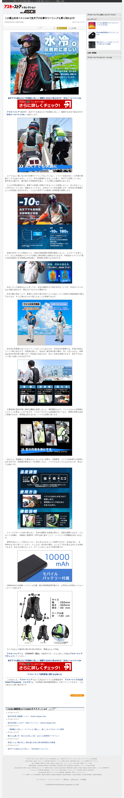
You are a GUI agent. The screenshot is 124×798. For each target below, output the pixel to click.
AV (66, 758)
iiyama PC (53, 761)
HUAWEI (37, 763)
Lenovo (29, 767)
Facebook (17, 682)
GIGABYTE (70, 765)
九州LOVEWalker (76, 774)
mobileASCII (68, 772)
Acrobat (57, 763)
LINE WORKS (52, 765)
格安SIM (41, 770)
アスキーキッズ (34, 770)
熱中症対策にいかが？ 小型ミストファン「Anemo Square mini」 (32, 723)
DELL (31, 761)
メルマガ (26, 682)
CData (80, 767)
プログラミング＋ (72, 770)
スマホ (74, 758)
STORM (34, 767)
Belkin (82, 763)
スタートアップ (81, 758)
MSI (65, 765)
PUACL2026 (90, 770)
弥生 (33, 763)
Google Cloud (62, 767)
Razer (51, 767)
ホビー (58, 758)
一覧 (54, 28)
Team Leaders (63, 770)
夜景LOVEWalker (67, 774)
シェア (40, 27)
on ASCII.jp (28, 11)
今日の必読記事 (42, 772)
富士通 (27, 761)
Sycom (67, 761)
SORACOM (69, 767)
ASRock (47, 767)
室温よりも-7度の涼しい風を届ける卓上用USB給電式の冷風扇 (31, 742)
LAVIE (24, 767)
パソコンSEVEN (85, 761)
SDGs (84, 770)
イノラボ (99, 767)
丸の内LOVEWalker (87, 774)
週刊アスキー (50, 772)
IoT (33, 758)
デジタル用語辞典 (59, 772)
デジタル (46, 758)
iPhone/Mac (53, 758)
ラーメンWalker (26, 774)
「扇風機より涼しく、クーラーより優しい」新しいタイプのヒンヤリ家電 (36, 729)
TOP (27, 758)
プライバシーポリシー (55, 779)
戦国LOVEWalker (97, 774)
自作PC (63, 758)
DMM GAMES (32, 765)
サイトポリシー (41, 779)
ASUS (94, 767)
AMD (63, 761)
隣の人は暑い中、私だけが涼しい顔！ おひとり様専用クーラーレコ (33, 736)
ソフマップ (83, 765)
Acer (78, 761)
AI (30, 758)
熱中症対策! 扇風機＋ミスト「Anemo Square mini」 (28, 716)
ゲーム (88, 758)
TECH (41, 758)
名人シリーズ (40, 767)
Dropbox (75, 767)
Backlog (85, 767)
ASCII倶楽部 (94, 758)
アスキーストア (80, 22)
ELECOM (47, 761)
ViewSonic (76, 765)
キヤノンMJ (72, 763)
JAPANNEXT (105, 767)
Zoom (90, 763)
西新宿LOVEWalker (56, 774)
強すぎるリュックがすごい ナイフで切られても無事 (107, 43)
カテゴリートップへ (77, 695)
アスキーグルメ (54, 770)
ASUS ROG (73, 761)
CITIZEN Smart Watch (42, 765)
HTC (62, 763)
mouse (35, 761)
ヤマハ (86, 763)
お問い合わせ (75, 779)
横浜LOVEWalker (46, 774)
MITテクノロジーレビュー (78, 772)
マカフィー (41, 761)
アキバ (70, 758)
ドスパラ (59, 761)
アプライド (95, 761)
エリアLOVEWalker (36, 774)
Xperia (48, 763)
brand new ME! (91, 765)
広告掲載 (83, 779)
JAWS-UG (43, 763)
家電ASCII (46, 770)
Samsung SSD (18, 767)
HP (91, 761)
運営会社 (66, 779)
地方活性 (80, 770)
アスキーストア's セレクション (20, 7)
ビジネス (37, 758)
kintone (53, 763)
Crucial (55, 767)
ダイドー (66, 763)
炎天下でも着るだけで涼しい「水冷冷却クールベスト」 (29, 749)
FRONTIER (60, 765)
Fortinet (90, 767)
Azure (77, 763)
